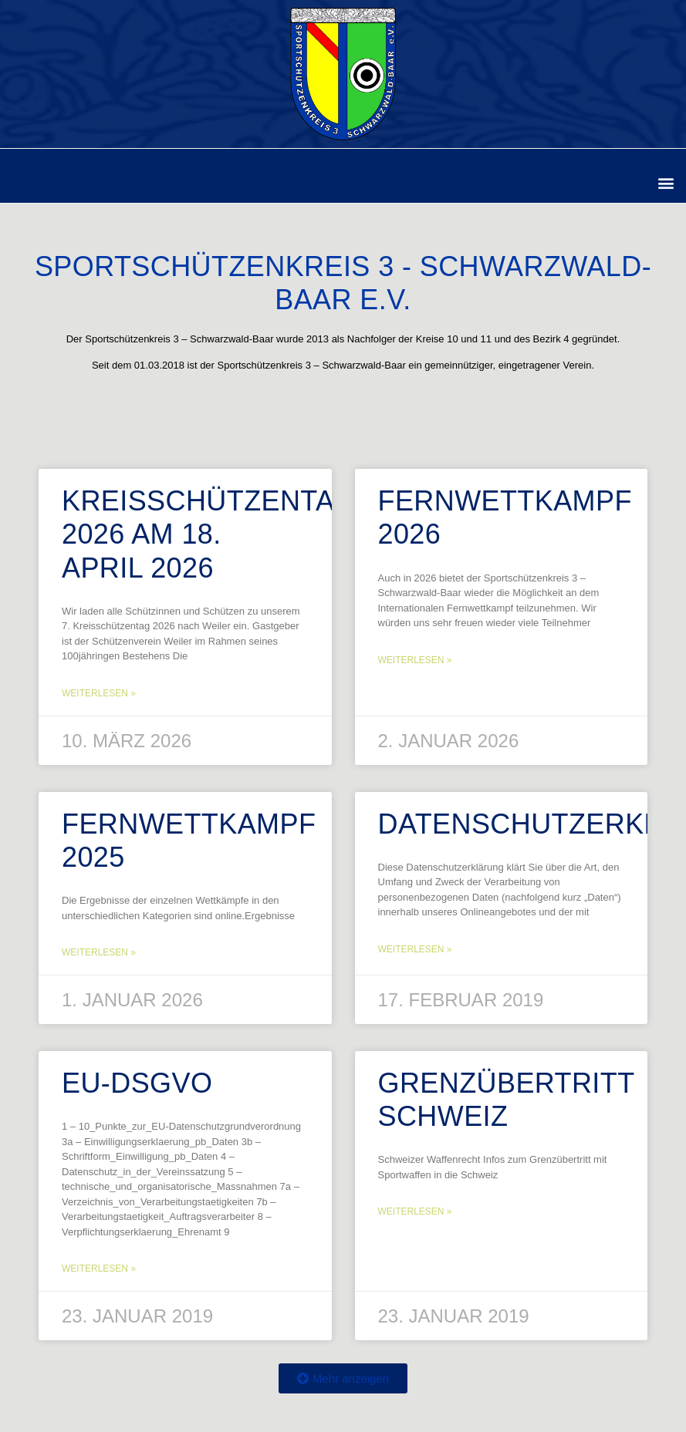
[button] (665, 182)
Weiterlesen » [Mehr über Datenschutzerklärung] (415, 949)
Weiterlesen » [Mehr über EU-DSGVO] (99, 1268)
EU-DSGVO (137, 1083)
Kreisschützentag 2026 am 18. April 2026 (209, 534)
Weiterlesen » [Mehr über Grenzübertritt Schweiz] (415, 1211)
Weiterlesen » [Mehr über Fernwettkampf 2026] (415, 660)
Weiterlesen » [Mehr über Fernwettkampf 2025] (99, 952)
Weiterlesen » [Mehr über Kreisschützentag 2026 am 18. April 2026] (99, 693)
